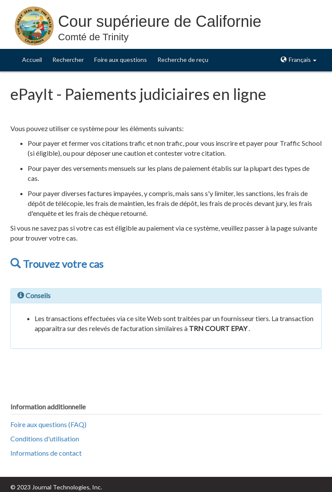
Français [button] (298, 59)
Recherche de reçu (182, 59)
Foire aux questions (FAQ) (48, 424)
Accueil (32, 59)
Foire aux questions (120, 59)
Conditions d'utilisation (44, 438)
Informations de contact (46, 453)
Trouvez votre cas (56, 263)
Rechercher (68, 59)
